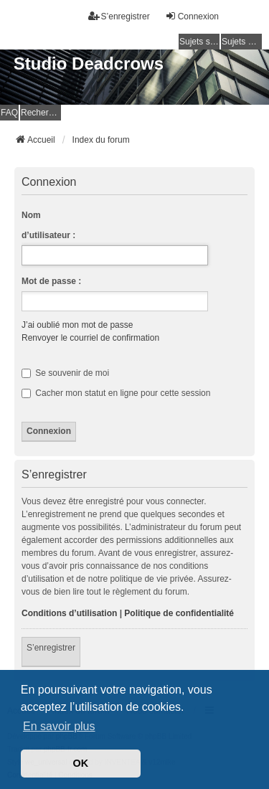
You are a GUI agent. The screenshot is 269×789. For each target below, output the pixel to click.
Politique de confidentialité (179, 613)
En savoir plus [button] (59, 726)
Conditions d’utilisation (69, 613)
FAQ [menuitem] (9, 113)
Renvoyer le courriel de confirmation (90, 338)
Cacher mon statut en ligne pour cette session (116, 393)
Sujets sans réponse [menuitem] (199, 42)
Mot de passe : (51, 281)
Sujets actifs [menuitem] (242, 42)
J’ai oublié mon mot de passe (77, 325)
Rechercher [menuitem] (41, 113)
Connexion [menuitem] (192, 16)
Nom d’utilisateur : (48, 225)
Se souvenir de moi (65, 373)
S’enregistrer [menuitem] (119, 16)
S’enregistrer (51, 648)
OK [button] (81, 763)
